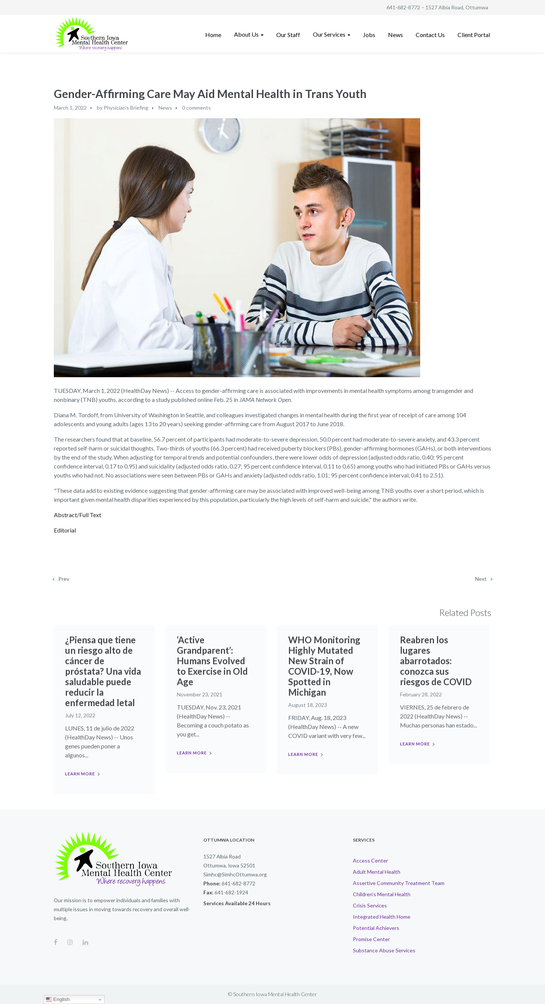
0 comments (196, 107)
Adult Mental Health (376, 872)
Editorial (65, 530)
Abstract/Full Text (77, 514)
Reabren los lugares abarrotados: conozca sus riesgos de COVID (436, 660)
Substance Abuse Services (384, 950)
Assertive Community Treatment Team (398, 883)
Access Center (370, 860)
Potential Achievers (376, 928)
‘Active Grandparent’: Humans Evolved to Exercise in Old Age (212, 660)
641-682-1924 (231, 892)
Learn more (80, 773)
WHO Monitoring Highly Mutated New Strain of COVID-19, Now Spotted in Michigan (324, 666)
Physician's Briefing (126, 107)
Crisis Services (370, 905)
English (58, 1000)
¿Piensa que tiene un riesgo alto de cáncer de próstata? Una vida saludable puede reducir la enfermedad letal (103, 671)
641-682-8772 (403, 7)
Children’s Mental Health (381, 894)
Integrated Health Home (381, 916)
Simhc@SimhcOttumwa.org (235, 874)
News (165, 107)
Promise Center (371, 939)
